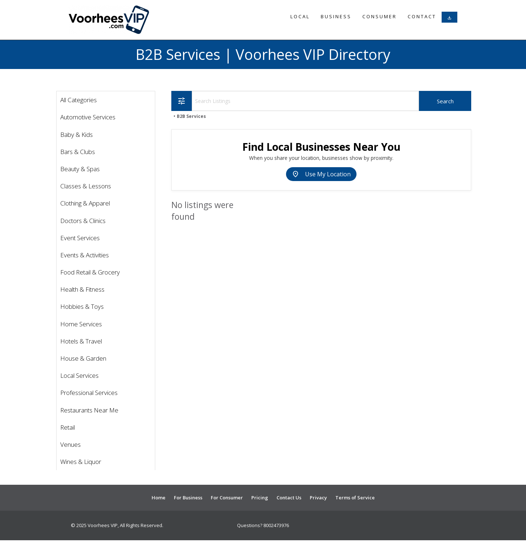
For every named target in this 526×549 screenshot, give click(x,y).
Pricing (259, 497)
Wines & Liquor (80, 461)
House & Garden (83, 358)
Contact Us (289, 497)
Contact (422, 16)
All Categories (78, 100)
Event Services (80, 238)
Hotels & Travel (81, 341)
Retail (67, 427)
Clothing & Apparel (85, 203)
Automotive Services (87, 117)
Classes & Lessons (85, 186)
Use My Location (321, 174)
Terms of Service (355, 497)
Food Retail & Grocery (90, 272)
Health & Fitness (82, 289)
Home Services (81, 324)
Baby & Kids (76, 134)
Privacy (318, 497)
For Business (188, 497)
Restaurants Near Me (89, 410)
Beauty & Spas (80, 169)
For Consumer (227, 497)
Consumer (379, 16)
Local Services (79, 375)
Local (300, 16)
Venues (70, 444)
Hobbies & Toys (82, 306)
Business (336, 16)
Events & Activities (84, 255)
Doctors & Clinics (83, 220)
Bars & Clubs (77, 151)
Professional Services (89, 392)
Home (158, 497)
